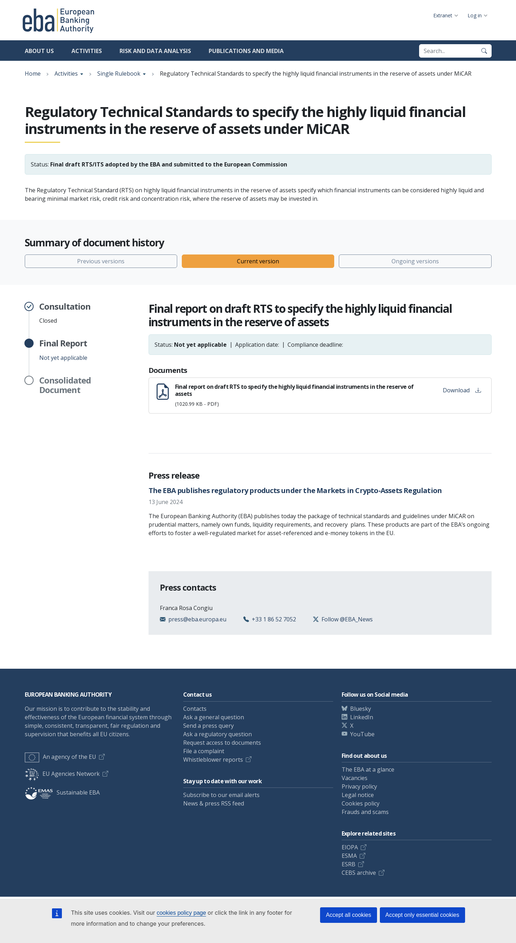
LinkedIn (361, 717)
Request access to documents (222, 742)
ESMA (349, 856)
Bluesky (360, 709)
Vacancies (354, 778)
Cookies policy (360, 803)
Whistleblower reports (213, 759)
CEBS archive (359, 873)
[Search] (484, 51)
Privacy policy (359, 786)
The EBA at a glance (368, 769)
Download (462, 390)
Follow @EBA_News (347, 619)
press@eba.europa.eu (197, 619)
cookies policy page (181, 913)
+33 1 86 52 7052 (274, 619)
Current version (258, 261)
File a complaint (203, 751)
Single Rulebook (118, 73)
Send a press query (208, 726)
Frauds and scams (365, 812)
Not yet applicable (63, 350)
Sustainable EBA (62, 792)
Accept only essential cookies (422, 915)
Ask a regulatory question (217, 734)
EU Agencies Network (62, 774)
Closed (65, 313)
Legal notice (358, 795)
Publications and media (246, 51)
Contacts (195, 709)
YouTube (362, 734)
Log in (475, 15)
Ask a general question (213, 717)
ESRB (348, 864)
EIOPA (350, 847)
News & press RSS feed (213, 803)
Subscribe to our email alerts (221, 795)
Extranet (442, 15)
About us (39, 51)
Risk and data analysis (155, 51)
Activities (86, 51)
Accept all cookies (348, 915)
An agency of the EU (60, 757)
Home (33, 73)
